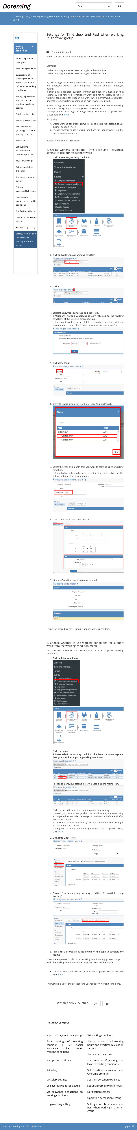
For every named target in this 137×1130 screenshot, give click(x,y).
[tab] (25, 48)
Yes (92, 1003)
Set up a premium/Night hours (26, 189)
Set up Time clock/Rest (26, 120)
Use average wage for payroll (25, 179)
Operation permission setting (26, 219)
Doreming (18, 16)
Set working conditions (26, 68)
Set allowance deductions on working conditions (26, 201)
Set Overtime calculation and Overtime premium (24, 150)
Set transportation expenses (24, 169)
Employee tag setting (25, 227)
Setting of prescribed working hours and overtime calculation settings (25, 102)
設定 (28, 16)
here (66, 114)
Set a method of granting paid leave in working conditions (25, 130)
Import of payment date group (24, 60)
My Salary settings (24, 160)
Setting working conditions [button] (21, 48)
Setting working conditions (47, 16)
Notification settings (25, 211)
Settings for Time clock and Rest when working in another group (26, 239)
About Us (36, 1126)
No (111, 1003)
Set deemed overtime (26, 114)
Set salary (20, 140)
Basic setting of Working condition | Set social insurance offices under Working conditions (26, 82)
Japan (129, 1126)
